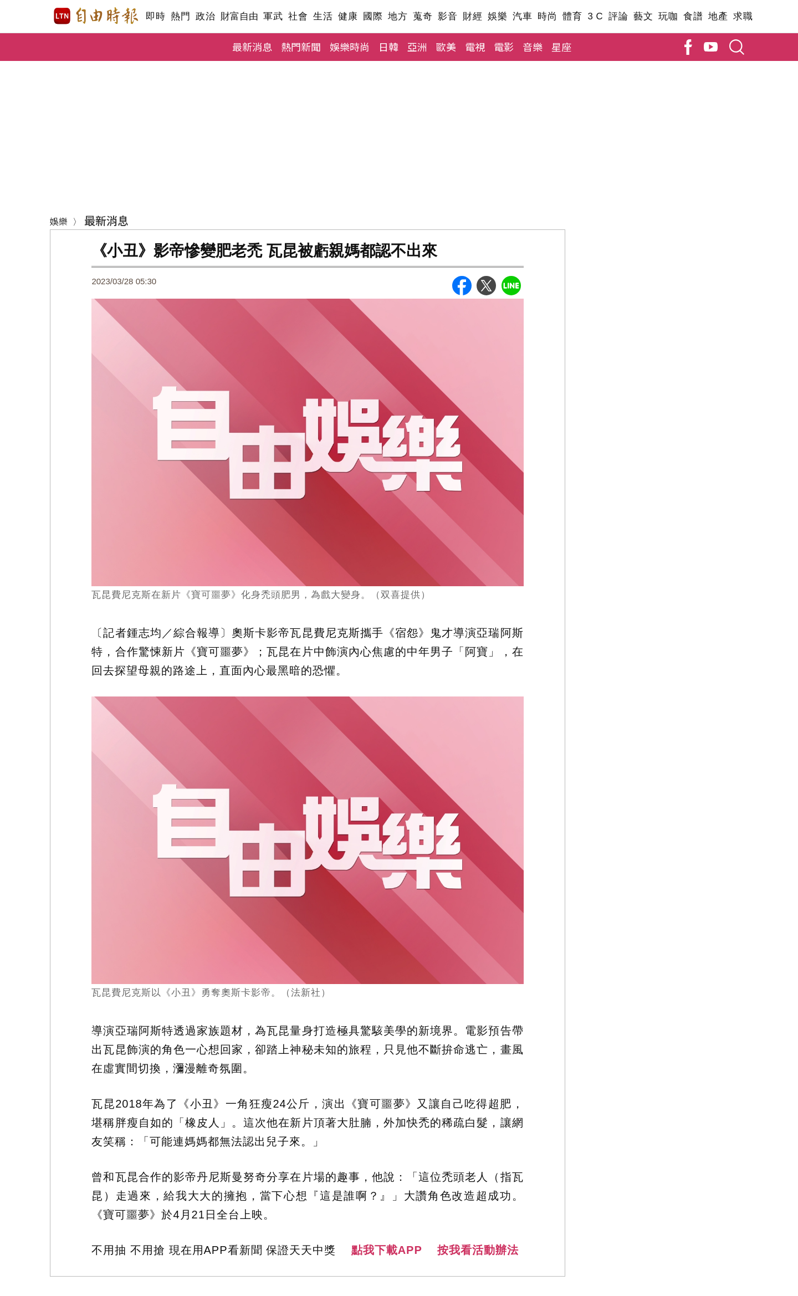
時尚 (547, 16)
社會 (298, 16)
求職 (743, 16)
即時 (155, 16)
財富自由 (239, 16)
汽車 (522, 16)
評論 (618, 16)
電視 (475, 46)
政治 (205, 16)
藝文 (643, 16)
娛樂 (497, 16)
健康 (347, 16)
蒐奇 (422, 16)
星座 (561, 46)
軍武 (273, 16)
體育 (572, 16)
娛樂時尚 (350, 46)
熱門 (180, 16)
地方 (397, 16)
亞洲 (417, 46)
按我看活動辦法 (478, 1250)
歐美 (446, 46)
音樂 (533, 46)
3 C (595, 16)
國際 (372, 16)
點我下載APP (386, 1250)
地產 (718, 16)
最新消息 (252, 46)
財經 (472, 16)
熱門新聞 (301, 46)
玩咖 (668, 16)
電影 (504, 46)
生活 (322, 16)
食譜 (693, 16)
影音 (447, 16)
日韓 (388, 46)
